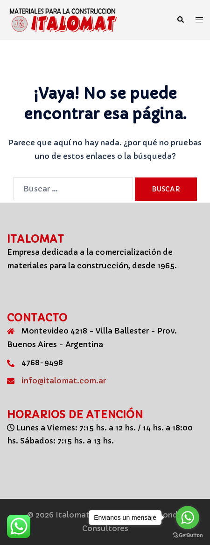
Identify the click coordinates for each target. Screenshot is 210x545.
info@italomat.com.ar (63, 380)
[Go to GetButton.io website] (188, 535)
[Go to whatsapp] (187, 517)
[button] (180, 20)
